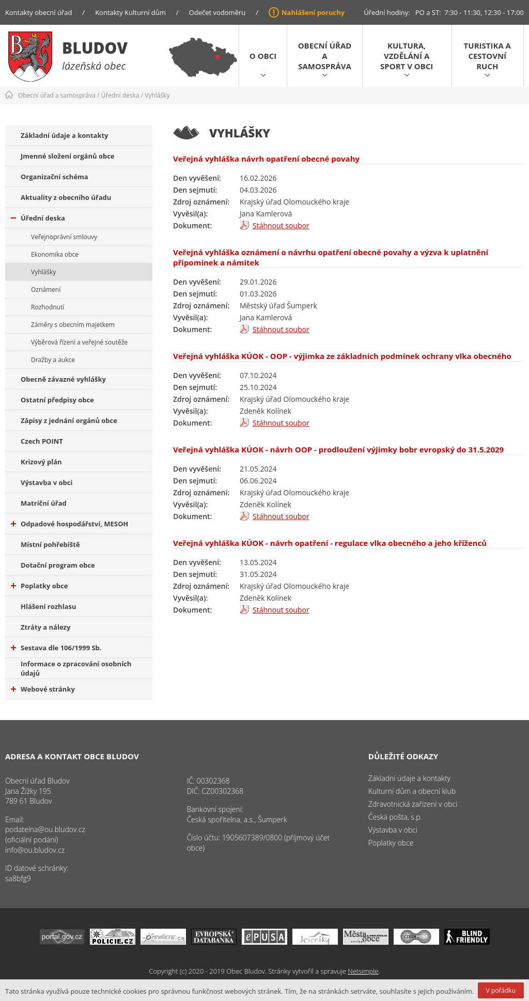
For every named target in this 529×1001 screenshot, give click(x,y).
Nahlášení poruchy (313, 12)
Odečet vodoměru (217, 12)
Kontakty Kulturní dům (130, 12)
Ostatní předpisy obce (57, 399)
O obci (263, 56)
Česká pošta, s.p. (395, 817)
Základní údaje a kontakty (64, 135)
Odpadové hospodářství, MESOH (69, 523)
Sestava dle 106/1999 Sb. (56, 647)
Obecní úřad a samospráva (325, 55)
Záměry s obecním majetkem (73, 324)
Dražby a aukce (53, 359)
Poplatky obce (39, 585)
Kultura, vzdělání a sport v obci (406, 55)
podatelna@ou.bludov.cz (45, 829)
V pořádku (501, 990)
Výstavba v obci (46, 482)
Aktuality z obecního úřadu (66, 197)
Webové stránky (43, 689)
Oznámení (45, 289)
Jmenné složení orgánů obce (68, 156)
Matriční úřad (44, 503)
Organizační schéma (54, 176)
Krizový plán (41, 461)
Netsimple (363, 971)
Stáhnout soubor (281, 225)
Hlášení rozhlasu (48, 606)
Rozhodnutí (47, 307)
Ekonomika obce (55, 254)
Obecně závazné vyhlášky (63, 379)
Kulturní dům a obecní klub (412, 791)
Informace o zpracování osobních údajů (76, 668)
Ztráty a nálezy (45, 627)
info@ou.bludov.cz (35, 850)
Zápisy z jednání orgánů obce (69, 420)
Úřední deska (120, 95)
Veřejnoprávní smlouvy (64, 236)
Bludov (95, 47)
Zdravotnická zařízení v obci (413, 804)
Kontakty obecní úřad (38, 12)
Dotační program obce (58, 565)
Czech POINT (42, 441)
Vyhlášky (157, 95)
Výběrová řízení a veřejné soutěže (79, 342)
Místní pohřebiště (50, 544)
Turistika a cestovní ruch (487, 55)
